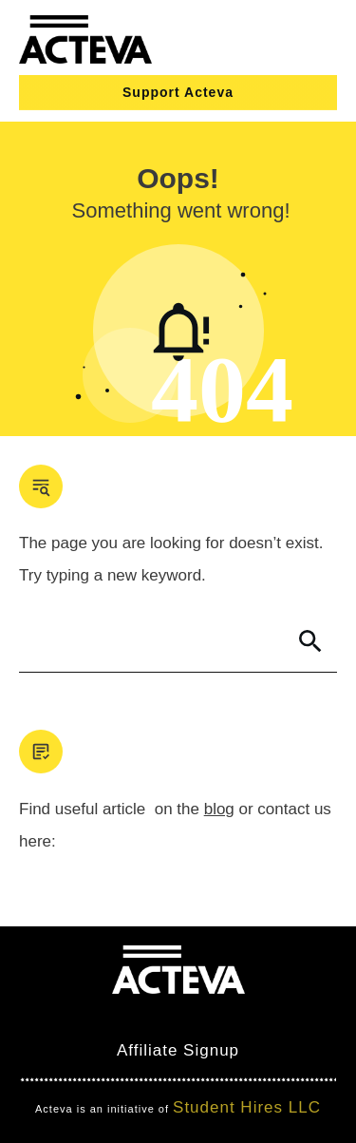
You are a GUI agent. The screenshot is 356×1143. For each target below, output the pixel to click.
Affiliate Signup (178, 1050)
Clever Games (195, 1016)
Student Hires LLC (247, 1107)
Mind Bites (83, 1016)
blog (219, 809)
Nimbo (288, 1016)
